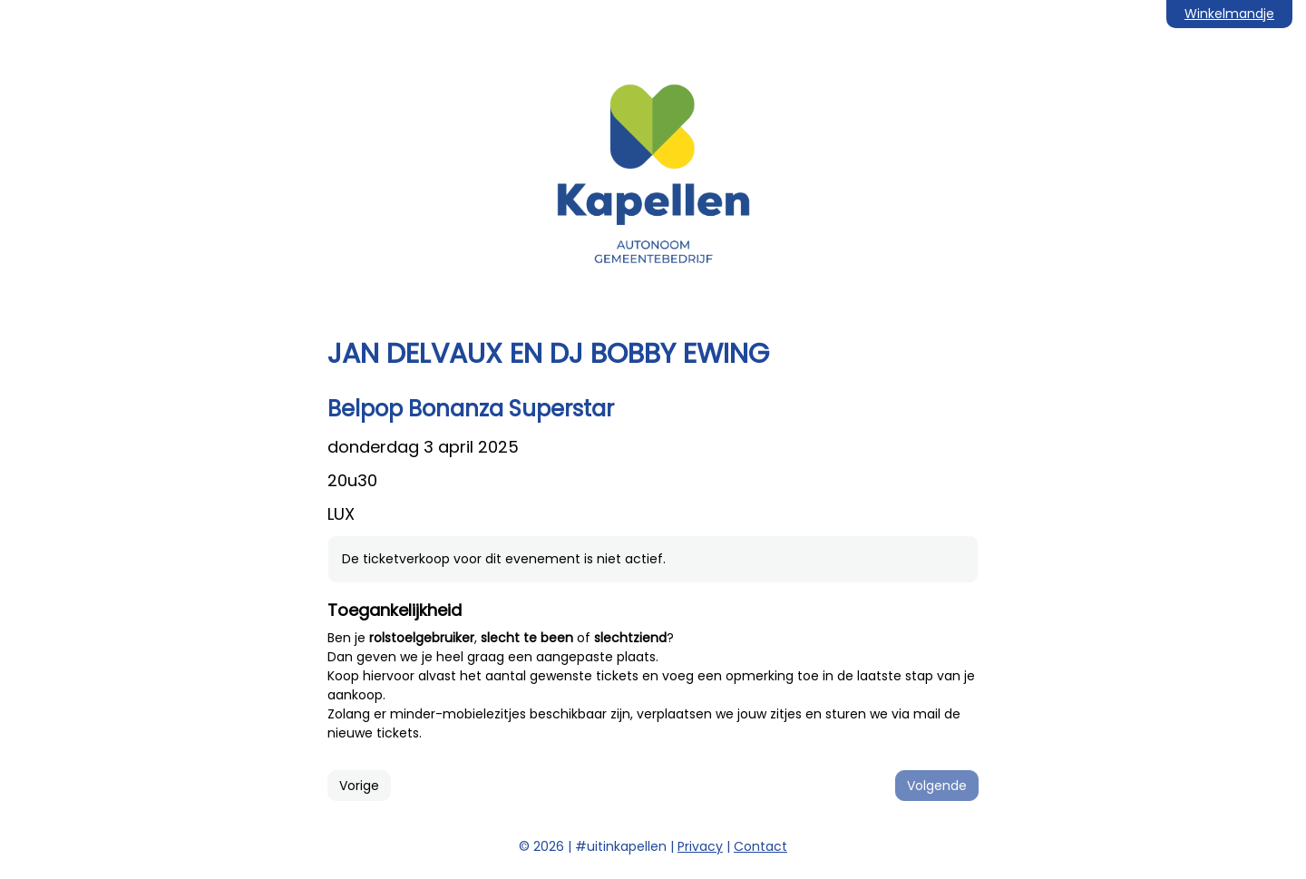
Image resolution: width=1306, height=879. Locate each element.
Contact (760, 846)
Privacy (700, 846)
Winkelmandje (1229, 14)
